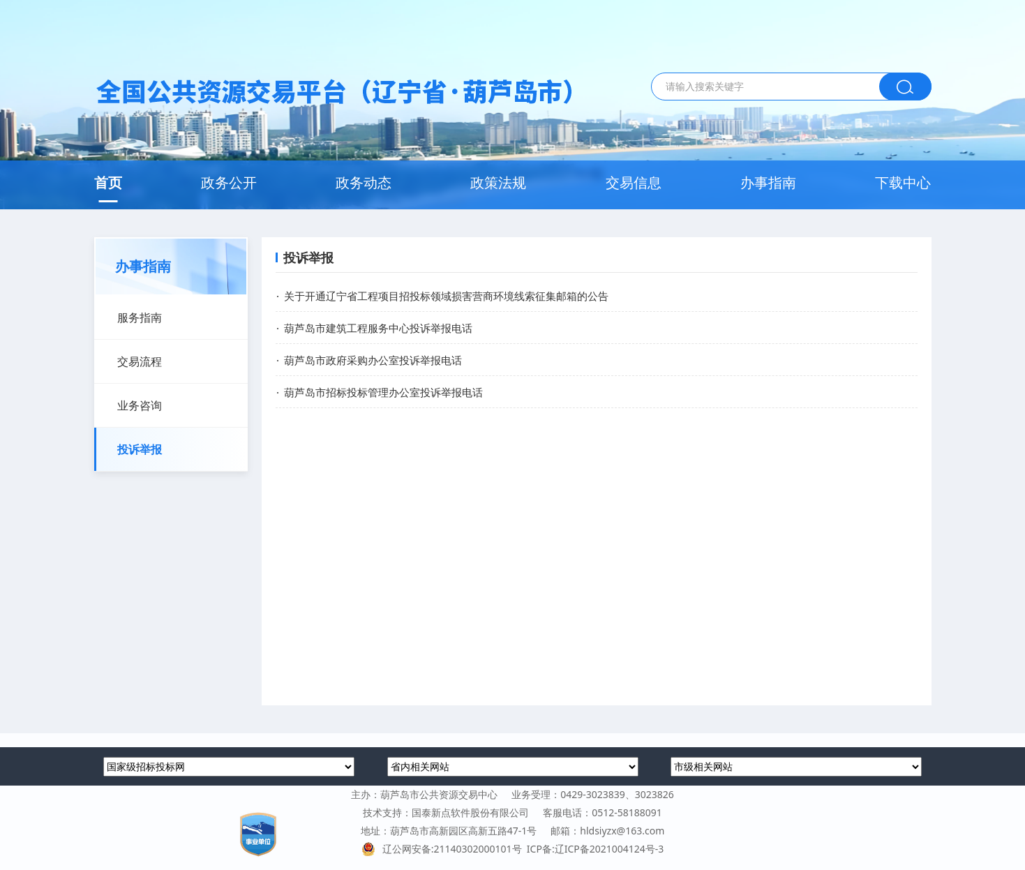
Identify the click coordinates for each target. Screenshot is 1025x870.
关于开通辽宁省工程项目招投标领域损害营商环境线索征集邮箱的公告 (446, 296)
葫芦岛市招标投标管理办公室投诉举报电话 (383, 392)
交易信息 (633, 182)
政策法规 (498, 182)
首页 (108, 182)
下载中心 (903, 182)
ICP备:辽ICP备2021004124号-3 (595, 848)
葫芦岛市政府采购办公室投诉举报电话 (373, 360)
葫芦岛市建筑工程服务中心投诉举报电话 (378, 328)
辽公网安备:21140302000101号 (444, 848)
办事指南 (768, 182)
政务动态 (363, 182)
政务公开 (229, 182)
